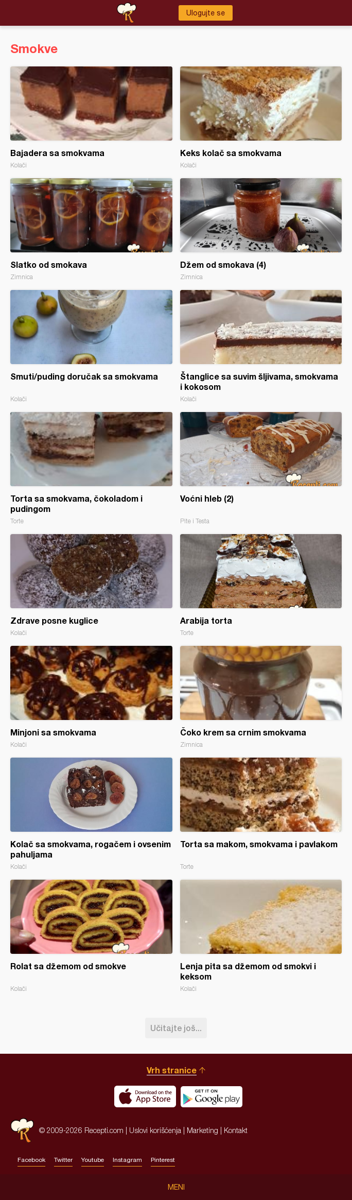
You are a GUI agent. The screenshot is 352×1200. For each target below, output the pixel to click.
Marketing (202, 1130)
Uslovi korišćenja (155, 1130)
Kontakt (236, 1130)
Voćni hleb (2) (261, 468)
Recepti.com (22, 1130)
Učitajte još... (176, 1028)
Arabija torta (261, 585)
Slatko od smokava (91, 229)
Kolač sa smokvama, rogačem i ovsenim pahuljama (91, 814)
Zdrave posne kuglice (91, 585)
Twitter (63, 1159)
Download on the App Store (145, 1096)
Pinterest (163, 1159)
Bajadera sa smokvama (91, 117)
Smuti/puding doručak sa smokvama (91, 346)
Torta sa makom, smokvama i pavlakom (261, 814)
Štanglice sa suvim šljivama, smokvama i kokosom (261, 346)
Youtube (92, 1159)
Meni (176, 1187)
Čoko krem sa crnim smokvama (261, 697)
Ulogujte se (205, 13)
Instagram (127, 1159)
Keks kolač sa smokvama (261, 117)
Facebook (31, 1159)
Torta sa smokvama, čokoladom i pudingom (91, 468)
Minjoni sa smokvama (91, 697)
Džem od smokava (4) (261, 229)
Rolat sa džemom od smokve (91, 936)
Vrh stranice (172, 1070)
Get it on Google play (211, 1096)
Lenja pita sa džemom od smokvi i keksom (261, 936)
